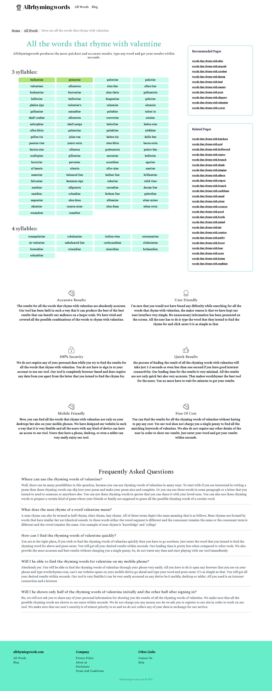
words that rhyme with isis (206, 227)
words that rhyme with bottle (208, 217)
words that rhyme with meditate (209, 264)
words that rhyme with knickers (210, 139)
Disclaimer (83, 667)
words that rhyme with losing (208, 259)
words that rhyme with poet (207, 92)
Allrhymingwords (43, 7)
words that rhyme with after (207, 61)
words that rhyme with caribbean (210, 191)
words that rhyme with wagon (208, 180)
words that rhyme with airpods (209, 66)
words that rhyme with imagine (209, 170)
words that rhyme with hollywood (211, 149)
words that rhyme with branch (209, 186)
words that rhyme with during (208, 77)
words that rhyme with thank (208, 165)
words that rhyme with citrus (208, 201)
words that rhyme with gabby (208, 238)
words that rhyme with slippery (209, 97)
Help (141, 663)
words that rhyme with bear (207, 248)
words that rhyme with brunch (209, 160)
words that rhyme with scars (208, 253)
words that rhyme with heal (207, 82)
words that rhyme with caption (209, 232)
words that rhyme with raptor (208, 155)
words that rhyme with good (208, 212)
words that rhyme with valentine (210, 103)
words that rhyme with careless (209, 71)
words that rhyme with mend (208, 196)
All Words (82, 7)
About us (81, 663)
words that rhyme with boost (208, 243)
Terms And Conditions (90, 671)
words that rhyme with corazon (209, 207)
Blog (95, 7)
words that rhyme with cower (208, 108)
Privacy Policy (85, 658)
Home (16, 30)
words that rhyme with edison (208, 175)
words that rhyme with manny (209, 87)
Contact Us (145, 658)
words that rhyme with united (208, 222)
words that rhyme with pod (207, 144)
